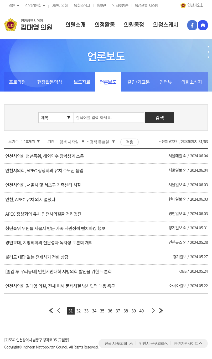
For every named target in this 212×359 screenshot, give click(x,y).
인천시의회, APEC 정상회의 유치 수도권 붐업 (44, 170)
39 (133, 310)
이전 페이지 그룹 (59, 311)
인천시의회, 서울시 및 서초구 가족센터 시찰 (43, 185)
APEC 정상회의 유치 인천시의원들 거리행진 (43, 214)
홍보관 (101, 5)
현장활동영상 (49, 81)
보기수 (13, 141)
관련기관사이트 (186, 343)
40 (141, 310)
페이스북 (192, 25)
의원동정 (134, 25)
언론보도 (108, 81)
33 (86, 310)
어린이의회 (59, 5)
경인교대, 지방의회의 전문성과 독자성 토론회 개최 (48, 242)
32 (78, 310)
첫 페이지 (51, 311)
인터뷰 (165, 81)
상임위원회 (33, 5)
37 (118, 310)
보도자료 (82, 81)
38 (125, 310)
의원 (11, 5)
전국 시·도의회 (116, 343)
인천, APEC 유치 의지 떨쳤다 (30, 199)
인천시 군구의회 (151, 343)
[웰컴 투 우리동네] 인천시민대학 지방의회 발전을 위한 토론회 (58, 271)
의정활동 (105, 25)
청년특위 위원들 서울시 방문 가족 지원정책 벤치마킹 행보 (55, 228)
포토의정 (17, 81)
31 (70, 310)
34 (94, 310)
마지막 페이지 (161, 311)
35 (102, 310)
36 (110, 310)
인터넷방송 (120, 5)
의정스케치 (165, 25)
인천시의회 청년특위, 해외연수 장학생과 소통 (44, 156)
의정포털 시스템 (146, 5)
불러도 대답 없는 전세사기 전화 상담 (36, 257)
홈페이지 (203, 25)
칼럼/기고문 (138, 81)
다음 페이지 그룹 (153, 311)
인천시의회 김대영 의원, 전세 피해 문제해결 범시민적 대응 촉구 (60, 286)
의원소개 (75, 25)
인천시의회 (195, 5)
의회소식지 (82, 5)
